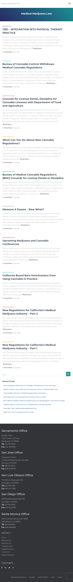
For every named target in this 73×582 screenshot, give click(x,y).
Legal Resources (7, 549)
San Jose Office (12, 452)
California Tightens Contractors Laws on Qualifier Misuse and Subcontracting (27, 404)
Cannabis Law (6, 26)
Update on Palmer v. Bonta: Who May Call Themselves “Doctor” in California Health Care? (30, 389)
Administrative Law (8, 95)
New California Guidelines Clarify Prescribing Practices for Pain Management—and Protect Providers (34, 400)
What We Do (6, 543)
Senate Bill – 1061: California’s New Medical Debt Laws (20, 408)
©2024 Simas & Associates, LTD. (18, 577)
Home (3, 537)
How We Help (6, 546)
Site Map (60, 577)
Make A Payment (7, 555)
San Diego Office (13, 494)
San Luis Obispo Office (17, 475)
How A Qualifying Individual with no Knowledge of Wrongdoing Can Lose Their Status (29, 385)
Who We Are (6, 540)
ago (16, 52)
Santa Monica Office (15, 514)
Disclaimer (32, 577)
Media (52, 577)
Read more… (38, 48)
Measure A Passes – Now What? (23, 209)
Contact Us (5, 552)
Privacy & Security (43, 577)
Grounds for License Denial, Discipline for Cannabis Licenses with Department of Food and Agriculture (31, 102)
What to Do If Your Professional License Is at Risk (18, 412)
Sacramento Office (14, 430)
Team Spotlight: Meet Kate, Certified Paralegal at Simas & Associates (24, 393)
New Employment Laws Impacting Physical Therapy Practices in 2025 (24, 397)
